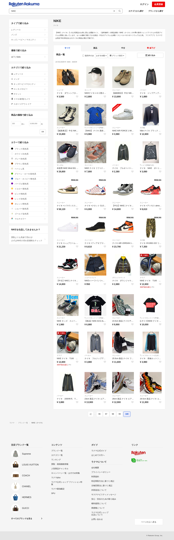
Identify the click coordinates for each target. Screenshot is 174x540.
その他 (142, 128)
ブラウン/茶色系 (28, 164)
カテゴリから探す (136, 11)
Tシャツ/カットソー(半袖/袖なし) (95, 128)
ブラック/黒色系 (28, 149)
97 (106, 414)
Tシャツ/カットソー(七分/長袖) (151, 355)
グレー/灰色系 (28, 159)
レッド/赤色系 (28, 199)
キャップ (88, 90)
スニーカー (116, 90)
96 (99, 414)
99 (120, 414)
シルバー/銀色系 (28, 209)
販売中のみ (88, 56)
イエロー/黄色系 (28, 189)
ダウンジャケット (118, 278)
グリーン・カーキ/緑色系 (28, 174)
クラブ (142, 278)
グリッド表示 (117, 56)
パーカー (143, 90)
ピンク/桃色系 (28, 194)
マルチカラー (28, 219)
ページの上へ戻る (148, 522)
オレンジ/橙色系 (28, 204)
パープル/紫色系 (28, 184)
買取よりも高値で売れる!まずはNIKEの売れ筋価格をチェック (28, 239)
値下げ (151, 48)
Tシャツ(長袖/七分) (147, 165)
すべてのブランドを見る (21, 518)
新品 (95, 48)
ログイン (144, 4)
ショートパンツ (90, 278)
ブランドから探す (155, 11)
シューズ (60, 90)
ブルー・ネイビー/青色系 (28, 179)
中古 (123, 48)
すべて (67, 48)
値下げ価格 (28, 57)
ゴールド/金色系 (28, 214)
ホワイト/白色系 (28, 154)
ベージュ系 (28, 169)
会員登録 (158, 4)
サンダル (60, 165)
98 (113, 414)
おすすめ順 (101, 56)
